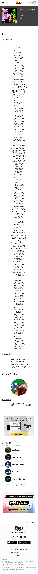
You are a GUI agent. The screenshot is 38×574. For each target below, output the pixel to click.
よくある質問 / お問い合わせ (19, 549)
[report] (23, 19)
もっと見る (19, 485)
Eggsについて (19, 547)
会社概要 (19, 555)
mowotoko (22, 15)
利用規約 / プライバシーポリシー (19, 552)
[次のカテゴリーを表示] (34, 502)
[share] (20, 19)
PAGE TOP (31, 522)
